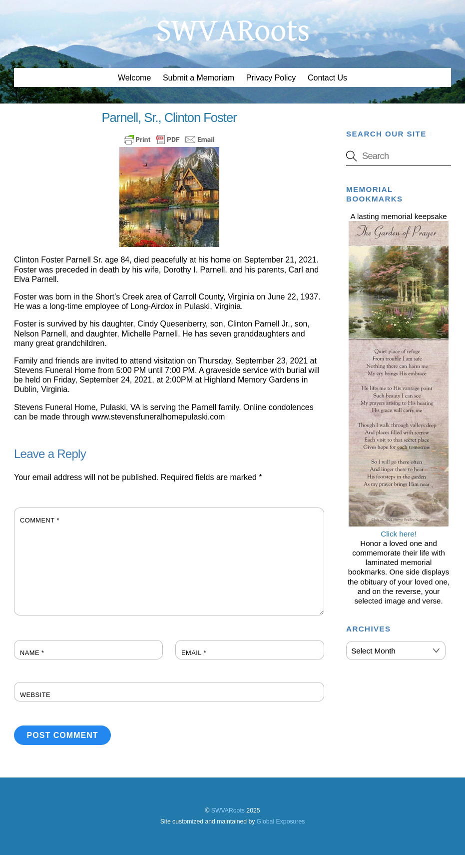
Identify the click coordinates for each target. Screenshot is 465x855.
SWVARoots (228, 810)
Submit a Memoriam (198, 78)
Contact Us (327, 78)
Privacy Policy (271, 78)
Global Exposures (281, 821)
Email (193, 652)
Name (32, 652)
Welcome (134, 78)
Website (35, 694)
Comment (39, 520)
